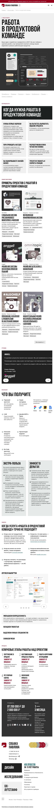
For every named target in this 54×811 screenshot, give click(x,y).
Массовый (16, 234)
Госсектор (27, 784)
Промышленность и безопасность (33, 772)
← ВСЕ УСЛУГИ (5, 17)
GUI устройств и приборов (31, 789)
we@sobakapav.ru (14, 754)
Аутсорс (4, 286)
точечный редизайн (17, 552)
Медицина (4, 231)
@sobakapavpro (14, 756)
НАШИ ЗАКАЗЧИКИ (7, 179)
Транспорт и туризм (29, 787)
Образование (35, 277)
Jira (40, 408)
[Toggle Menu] (19, 5)
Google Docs (50, 409)
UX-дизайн (11, 231)
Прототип (16, 283)
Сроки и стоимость (7, 96)
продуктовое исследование (38, 541)
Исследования (13, 777)
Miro (45, 408)
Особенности (35, 94)
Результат (21, 94)
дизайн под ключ (41, 554)
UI (30, 227)
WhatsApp (13, 759)
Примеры (13, 94)
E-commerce (27, 780)
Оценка (28, 94)
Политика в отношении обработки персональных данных (17, 806)
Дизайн (9, 768)
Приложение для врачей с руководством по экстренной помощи (10, 318)
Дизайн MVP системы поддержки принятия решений (9, 269)
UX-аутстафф (10, 10)
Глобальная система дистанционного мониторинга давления (10, 217)
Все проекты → (40, 342)
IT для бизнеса (5, 281)
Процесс (43, 94)
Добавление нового (37, 227)
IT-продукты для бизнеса (31, 777)
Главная (4, 10)
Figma (35, 408)
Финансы (26, 775)
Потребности (5, 94)
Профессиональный (7, 236)
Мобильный (16, 236)
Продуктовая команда (7, 234)
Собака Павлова (14, 745)
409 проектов (29, 764)
